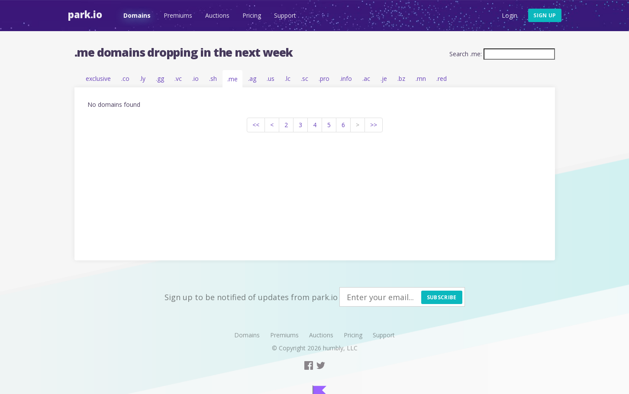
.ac (366, 78)
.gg (160, 78)
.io (195, 78)
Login (509, 15)
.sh (213, 78)
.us (270, 78)
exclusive (98, 78)
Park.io (85, 14)
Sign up (544, 15)
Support (285, 15)
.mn (421, 78)
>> (373, 125)
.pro (324, 78)
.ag (252, 78)
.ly (142, 78)
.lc (287, 78)
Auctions (217, 15)
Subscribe (442, 297)
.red (441, 78)
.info (346, 78)
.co (125, 78)
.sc (304, 78)
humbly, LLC (340, 348)
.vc (178, 78)
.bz (401, 78)
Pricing (251, 15)
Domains (137, 15)
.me (232, 79)
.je (384, 78)
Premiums (178, 15)
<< (255, 125)
